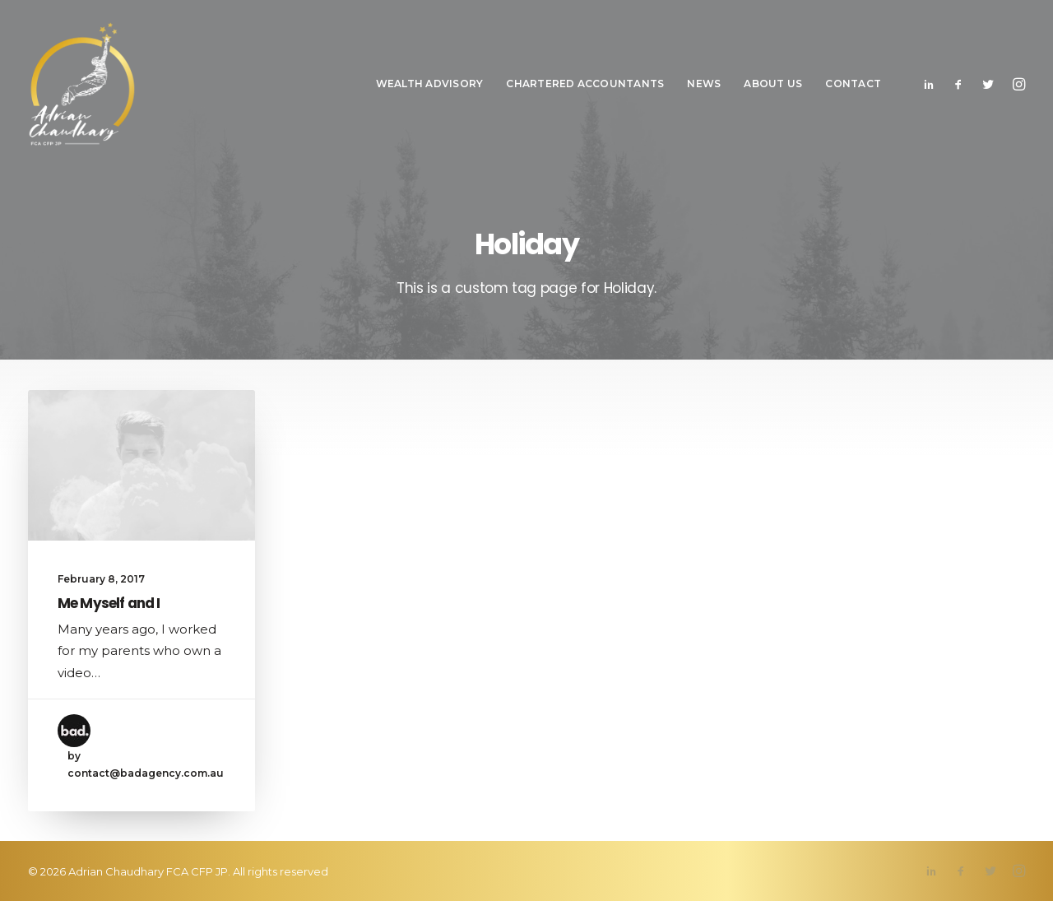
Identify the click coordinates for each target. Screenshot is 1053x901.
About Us (773, 83)
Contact (853, 83)
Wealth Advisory (430, 83)
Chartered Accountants (585, 83)
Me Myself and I (109, 603)
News (704, 83)
